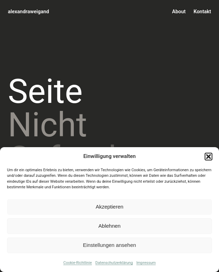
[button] (208, 156)
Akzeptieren (109, 207)
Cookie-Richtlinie (77, 262)
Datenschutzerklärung (114, 262)
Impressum (146, 262)
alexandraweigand (28, 12)
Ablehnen (109, 226)
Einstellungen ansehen (109, 245)
